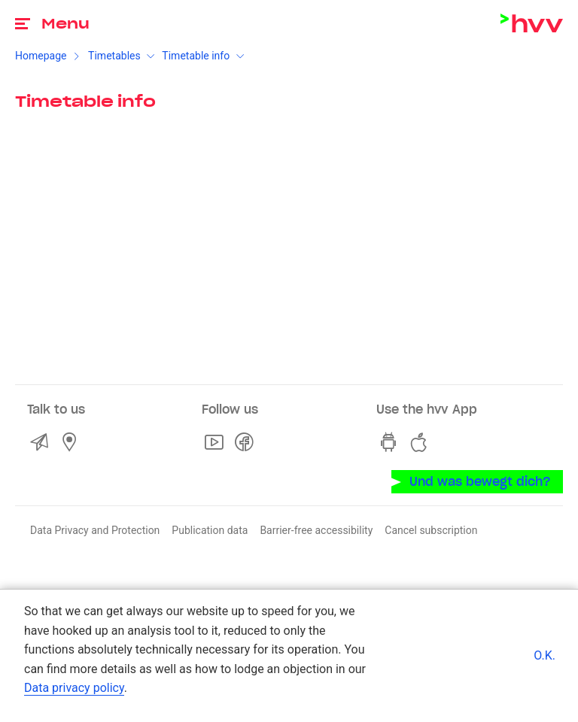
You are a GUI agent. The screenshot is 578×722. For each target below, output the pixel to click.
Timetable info (196, 56)
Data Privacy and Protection (95, 530)
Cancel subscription (431, 530)
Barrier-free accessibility (316, 530)
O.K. (544, 655)
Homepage (40, 56)
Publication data (210, 530)
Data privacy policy (74, 688)
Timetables (114, 56)
